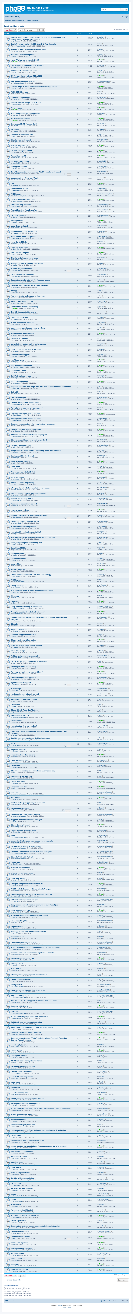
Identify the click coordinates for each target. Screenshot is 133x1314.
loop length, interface (19, 1045)
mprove (15, 115)
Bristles (15, 901)
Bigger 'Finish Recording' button (24, 710)
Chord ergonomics (18, 1221)
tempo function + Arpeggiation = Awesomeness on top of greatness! (38, 1146)
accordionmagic (18, 238)
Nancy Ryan (17, 751)
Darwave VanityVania (19, 196)
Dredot (15, 484)
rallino (15, 722)
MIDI (13, 743)
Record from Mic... (18, 937)
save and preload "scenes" (22, 1189)
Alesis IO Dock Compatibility (22, 483)
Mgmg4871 (16, 185)
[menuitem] (17, 16)
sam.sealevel (17, 657)
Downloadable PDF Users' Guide (24, 124)
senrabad (16, 287)
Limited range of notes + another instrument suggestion (34, 87)
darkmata (16, 206)
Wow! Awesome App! (19, 1269)
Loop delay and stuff (19, 226)
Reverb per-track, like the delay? (24, 667)
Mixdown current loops (20, 868)
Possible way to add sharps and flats (26, 1033)
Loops (13, 1194)
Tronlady (101, 65)
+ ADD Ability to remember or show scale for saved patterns (35, 947)
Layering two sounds (19, 247)
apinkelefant (17, 523)
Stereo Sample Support (20, 825)
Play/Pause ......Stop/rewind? (22, 1151)
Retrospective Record (20, 715)
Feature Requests (14, 26)
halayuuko (16, 356)
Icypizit (15, 56)
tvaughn (15, 1250)
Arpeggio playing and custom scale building (29, 974)
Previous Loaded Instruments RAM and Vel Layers (31, 852)
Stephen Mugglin (18, 1034)
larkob (15, 735)
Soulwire (15, 1024)
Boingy (15, 217)
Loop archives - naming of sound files (26, 607)
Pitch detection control (20, 461)
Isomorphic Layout (18, 371)
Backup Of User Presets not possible (26, 429)
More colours (16, 108)
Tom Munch (16, 631)
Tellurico (15, 1078)
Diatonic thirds (17, 926)
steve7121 (16, 592)
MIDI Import (16, 194)
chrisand (15, 1206)
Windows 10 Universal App (22, 135)
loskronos (16, 157)
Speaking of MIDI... (18, 548)
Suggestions (16, 862)
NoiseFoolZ (16, 896)
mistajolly (16, 292)
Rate (13, 836)
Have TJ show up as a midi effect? (25, 60)
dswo (100, 580)
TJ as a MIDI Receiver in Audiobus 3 (25, 113)
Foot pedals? (16, 985)
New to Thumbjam (18, 397)
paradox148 (17, 163)
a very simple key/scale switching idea (26, 543)
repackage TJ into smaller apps (23, 71)
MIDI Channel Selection (20, 119)
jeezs (14, 1238)
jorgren (15, 668)
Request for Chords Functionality (24, 307)
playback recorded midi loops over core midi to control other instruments (41, 387)
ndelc (14, 560)
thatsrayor (16, 457)
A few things (16, 689)
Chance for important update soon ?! (26, 403)
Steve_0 (101, 808)
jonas (14, 1052)
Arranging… (16, 129)
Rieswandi (16, 190)
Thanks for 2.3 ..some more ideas (24, 258)
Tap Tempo (15, 797)
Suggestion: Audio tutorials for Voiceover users (30, 280)
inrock (15, 938)
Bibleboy (15, 468)
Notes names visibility (20, 1231)
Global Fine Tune (18, 781)
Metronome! (16, 1205)
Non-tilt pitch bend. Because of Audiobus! (28, 296)
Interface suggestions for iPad (23, 635)
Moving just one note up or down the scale (28, 931)
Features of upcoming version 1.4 (24, 504)
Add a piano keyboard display (23, 81)
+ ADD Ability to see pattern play (24, 1114)
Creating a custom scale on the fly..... (26, 521)
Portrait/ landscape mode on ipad (24, 900)
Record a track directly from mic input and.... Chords (32, 953)
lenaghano (16, 954)
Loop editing (16, 564)
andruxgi (15, 783)
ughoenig (16, 826)
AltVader (15, 906)
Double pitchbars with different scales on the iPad (31, 894)
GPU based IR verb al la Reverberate (26, 846)
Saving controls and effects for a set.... (26, 413)
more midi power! (18, 878)
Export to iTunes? (18, 585)
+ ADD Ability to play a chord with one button (29, 1017)
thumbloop (16, 1094)
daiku (14, 254)
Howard (15, 131)
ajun (100, 44)
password (15, 1264)
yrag (14, 67)
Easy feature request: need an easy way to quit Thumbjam (34, 905)
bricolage (16, 1008)
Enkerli (15, 222)
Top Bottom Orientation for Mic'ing (25, 1215)
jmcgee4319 (17, 141)
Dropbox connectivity (20, 215)
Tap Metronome (17, 1253)
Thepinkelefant (17, 415)
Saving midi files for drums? (22, 456)
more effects (16, 1167)
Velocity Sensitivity (18, 629)
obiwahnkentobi (104, 204)
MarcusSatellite (20, 46)
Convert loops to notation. (21, 1071)
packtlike (16, 992)
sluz (14, 1126)
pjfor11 (15, 728)
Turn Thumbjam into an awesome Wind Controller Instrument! (36, 172)
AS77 (14, 136)
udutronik (16, 767)
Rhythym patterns (18, 750)
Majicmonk (16, 393)
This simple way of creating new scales (27, 263)
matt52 (15, 1105)
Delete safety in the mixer (21, 979)
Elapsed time (16, 721)
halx (14, 93)
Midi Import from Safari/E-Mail (23, 472)
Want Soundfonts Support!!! (22, 275)
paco (14, 922)
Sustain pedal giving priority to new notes (28, 803)
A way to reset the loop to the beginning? (28, 612)
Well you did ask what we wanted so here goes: (30, 488)
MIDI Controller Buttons (20, 161)
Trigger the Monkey (19, 608)
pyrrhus (15, 1164)
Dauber (15, 372)
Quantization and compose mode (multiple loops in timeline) (35, 1226)
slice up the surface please (22, 873)
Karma (15, 243)
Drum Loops (16, 1183)
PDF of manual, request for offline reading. (28, 493)
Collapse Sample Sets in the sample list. (27, 884)
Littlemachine (17, 696)
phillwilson (16, 259)
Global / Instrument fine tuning (23, 640)
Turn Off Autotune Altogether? (23, 527)
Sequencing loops (18, 1119)
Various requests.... (19, 569)
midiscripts (16, 104)
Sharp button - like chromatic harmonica (27, 1141)
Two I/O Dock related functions (23, 312)
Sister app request (18, 596)
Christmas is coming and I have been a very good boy (33, 771)
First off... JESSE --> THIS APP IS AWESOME (29, 515)
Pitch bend (15, 467)
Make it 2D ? (16, 969)
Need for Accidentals (19, 760)
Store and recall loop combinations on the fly (29, 440)
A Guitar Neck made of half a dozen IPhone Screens (32, 591)
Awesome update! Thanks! (22, 1210)
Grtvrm (15, 72)
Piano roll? (15, 1087)
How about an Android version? (24, 726)
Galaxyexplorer (18, 404)
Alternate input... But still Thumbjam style (28, 990)
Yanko (15, 265)
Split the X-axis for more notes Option (26, 1022)
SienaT (15, 282)
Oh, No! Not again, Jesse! (21, 151)
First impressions (18, 553)
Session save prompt (19, 1243)
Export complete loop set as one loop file (27, 1098)
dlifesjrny (16, 917)
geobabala (16, 41)
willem (15, 330)
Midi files (14, 792)
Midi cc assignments (19, 381)
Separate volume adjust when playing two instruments (33, 424)
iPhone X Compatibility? (21, 97)
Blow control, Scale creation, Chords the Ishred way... (33, 1027)
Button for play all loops (21, 205)
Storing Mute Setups (19, 317)
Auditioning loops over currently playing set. (29, 435)
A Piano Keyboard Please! (21, 269)
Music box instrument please (23, 55)
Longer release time (19, 787)
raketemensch (17, 613)
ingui (14, 168)
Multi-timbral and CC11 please (23, 237)
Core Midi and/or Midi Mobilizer (23, 677)
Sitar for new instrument (21, 140)
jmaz (14, 874)
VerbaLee (16, 679)
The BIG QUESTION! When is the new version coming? (33, 537)
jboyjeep (15, 362)
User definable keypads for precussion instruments (32, 841)
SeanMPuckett (17, 864)
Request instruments (19, 189)
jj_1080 (101, 450)
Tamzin (15, 1084)
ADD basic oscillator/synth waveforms (26, 1061)
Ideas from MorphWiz (19, 921)
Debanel (15, 125)
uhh (100, 1000)
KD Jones (16, 1046)
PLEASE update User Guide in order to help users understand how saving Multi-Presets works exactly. (38, 38)
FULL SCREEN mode (19, 92)
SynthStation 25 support (21, 683)
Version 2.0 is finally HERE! (22, 499)
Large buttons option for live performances (28, 344)
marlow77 (16, 452)
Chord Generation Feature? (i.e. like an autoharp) (31, 575)
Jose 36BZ (16, 1089)
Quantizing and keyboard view (23, 830)
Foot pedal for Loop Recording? (24, 231)
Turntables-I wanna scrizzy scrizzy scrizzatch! (29, 916)
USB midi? (15, 705)
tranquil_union (17, 949)
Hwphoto (16, 576)
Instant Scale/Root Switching (23, 199)
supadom (16, 346)
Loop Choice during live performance (26, 349)
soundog (101, 574)
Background (16, 601)
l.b (14, 340)
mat (14, 663)
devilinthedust (17, 1196)
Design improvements (20, 808)
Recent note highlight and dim (23, 942)
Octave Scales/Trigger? (20, 355)
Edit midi (14, 392)
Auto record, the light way (21, 776)
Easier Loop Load (18, 1259)
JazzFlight (16, 1158)
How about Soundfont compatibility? (26, 532)
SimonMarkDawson (19, 581)
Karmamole (16, 99)
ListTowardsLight (18, 986)
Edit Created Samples (20, 253)
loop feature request (19, 1093)
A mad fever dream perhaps (22, 323)
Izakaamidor (17, 740)
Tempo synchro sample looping (24, 699)
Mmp (14, 821)
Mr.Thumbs (16, 587)
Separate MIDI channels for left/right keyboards (30, 285)
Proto (14, 544)
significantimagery (104, 1231)
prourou (15, 970)
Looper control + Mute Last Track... (25, 178)
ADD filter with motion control (23, 1066)
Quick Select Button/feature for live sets (27, 65)
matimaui (16, 745)
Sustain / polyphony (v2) (21, 445)
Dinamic (14, 624)
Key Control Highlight (20, 995)
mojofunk (16, 324)
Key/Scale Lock (17, 360)
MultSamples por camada (21, 365)
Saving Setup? (17, 221)
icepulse (15, 1228)
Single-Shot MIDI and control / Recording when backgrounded (36, 451)
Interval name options (20, 510)
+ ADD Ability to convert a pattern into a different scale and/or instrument (40, 1109)
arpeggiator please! (19, 167)
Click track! (15, 1082)
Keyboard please (18, 83)
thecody (15, 1174)
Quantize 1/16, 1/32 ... (19, 1006)
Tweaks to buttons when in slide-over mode (28, 49)
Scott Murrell (17, 249)
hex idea (14, 1011)
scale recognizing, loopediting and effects (28, 328)
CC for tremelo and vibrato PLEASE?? (26, 76)
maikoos (101, 37)
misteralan (16, 383)
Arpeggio (15, 291)
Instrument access (18, 559)
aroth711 (16, 505)
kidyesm (15, 1169)
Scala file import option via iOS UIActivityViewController (34, 44)
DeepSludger (17, 1073)
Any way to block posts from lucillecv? (27, 672)
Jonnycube (16, 804)
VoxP (14, 706)
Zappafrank (16, 1185)
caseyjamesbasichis (19, 717)
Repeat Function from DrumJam (24, 210)
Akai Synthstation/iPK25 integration (25, 1103)
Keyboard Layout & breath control (25, 694)
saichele (15, 690)
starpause (102, 532)
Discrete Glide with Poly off (22, 857)
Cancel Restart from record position (25, 814)
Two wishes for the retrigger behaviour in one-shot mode (34, 1001)
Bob (14, 152)
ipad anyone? (16, 1050)
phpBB (60, 1305)
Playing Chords (17, 963)
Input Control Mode (19, 242)
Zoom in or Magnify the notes (23, 1125)
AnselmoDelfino (18, 367)
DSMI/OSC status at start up (22, 958)
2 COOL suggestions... (20, 145)
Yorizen (15, 351)
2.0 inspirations (17, 477)
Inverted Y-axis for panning (22, 1077)
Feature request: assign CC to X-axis (26, 103)
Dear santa (15, 766)
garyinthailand (17, 201)
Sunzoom (16, 928)
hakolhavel (16, 528)
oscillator (16, 147)
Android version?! (18, 156)
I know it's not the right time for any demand (29, 661)
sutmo (15, 1212)
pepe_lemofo (17, 399)
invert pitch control (18, 1056)
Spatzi (15, 1244)
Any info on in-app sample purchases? (27, 408)
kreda (15, 555)
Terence (15, 810)
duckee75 (16, 684)
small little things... (18, 651)
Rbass (15, 1153)
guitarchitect (17, 500)
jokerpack (16, 388)
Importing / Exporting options (23, 755)
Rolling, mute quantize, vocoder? (24, 656)
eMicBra (101, 1044)
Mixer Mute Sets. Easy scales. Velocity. (26, 645)
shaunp (15, 1260)
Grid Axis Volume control (21, 376)
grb (14, 447)
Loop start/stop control (20, 910)
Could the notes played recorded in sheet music (30, 738)
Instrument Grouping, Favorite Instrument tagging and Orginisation (38, 1130)
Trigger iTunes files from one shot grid (26, 820)
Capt (14, 603)
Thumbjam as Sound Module (22, 333)
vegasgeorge (17, 762)
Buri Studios (17, 517)
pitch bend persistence (20, 1173)
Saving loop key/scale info (21, 1248)
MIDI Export (16, 580)
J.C (100, 386)
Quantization (16, 1135)
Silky (14, 335)
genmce (15, 495)
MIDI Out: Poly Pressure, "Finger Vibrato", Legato (31, 889)
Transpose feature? (19, 1157)
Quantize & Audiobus (19, 339)
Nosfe (15, 626)
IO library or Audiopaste (21, 1237)
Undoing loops (17, 1162)
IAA (12, 183)
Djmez (15, 1042)
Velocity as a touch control (22, 301)
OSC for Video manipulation (22, 1178)
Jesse (15, 62)
